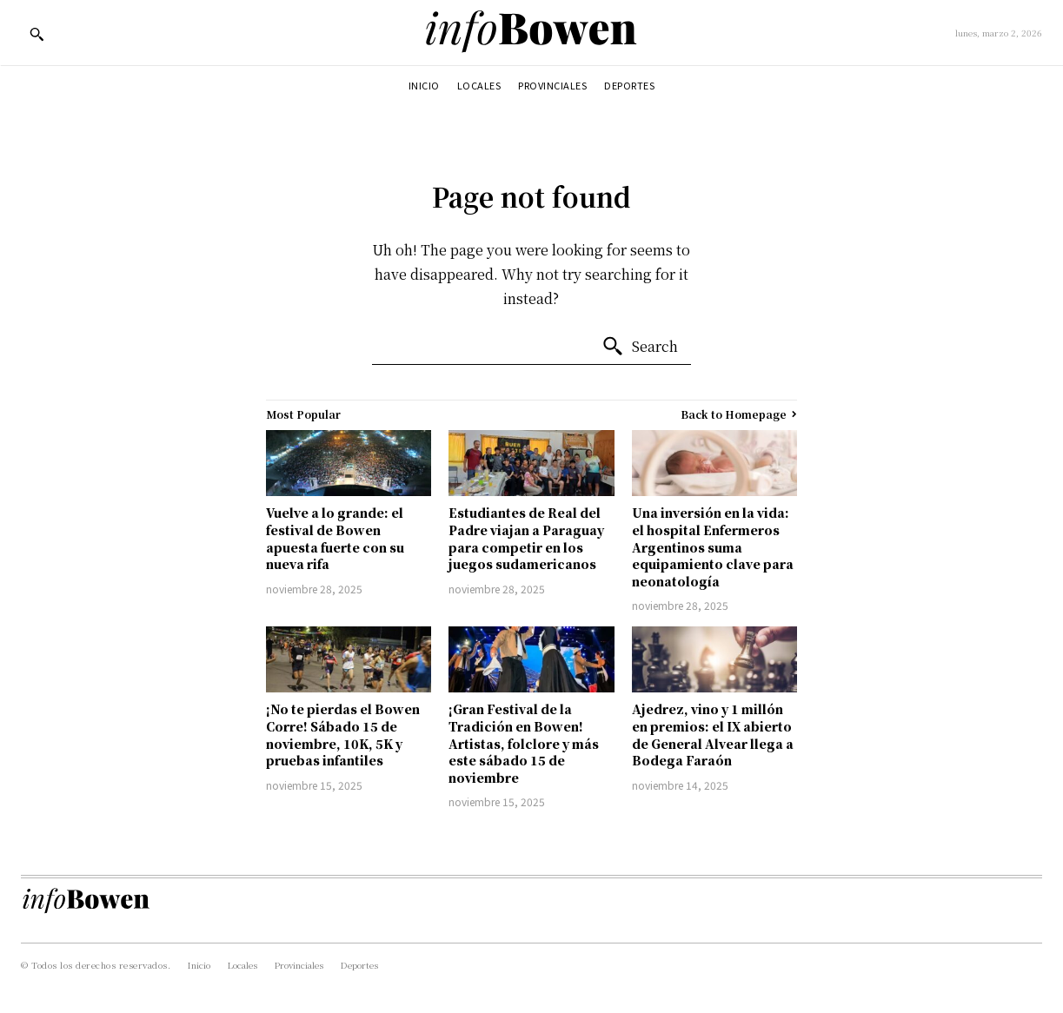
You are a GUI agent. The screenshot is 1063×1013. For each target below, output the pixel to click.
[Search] (639, 346)
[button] (36, 34)
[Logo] (531, 32)
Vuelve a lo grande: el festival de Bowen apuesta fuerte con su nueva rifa (335, 538)
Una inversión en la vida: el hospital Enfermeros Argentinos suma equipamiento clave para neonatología (713, 546)
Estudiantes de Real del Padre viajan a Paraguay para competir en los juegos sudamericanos (526, 538)
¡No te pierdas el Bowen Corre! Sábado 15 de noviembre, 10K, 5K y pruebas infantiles (343, 734)
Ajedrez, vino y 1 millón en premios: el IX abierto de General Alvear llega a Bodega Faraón (713, 734)
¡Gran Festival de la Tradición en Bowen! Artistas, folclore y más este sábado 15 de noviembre (523, 742)
